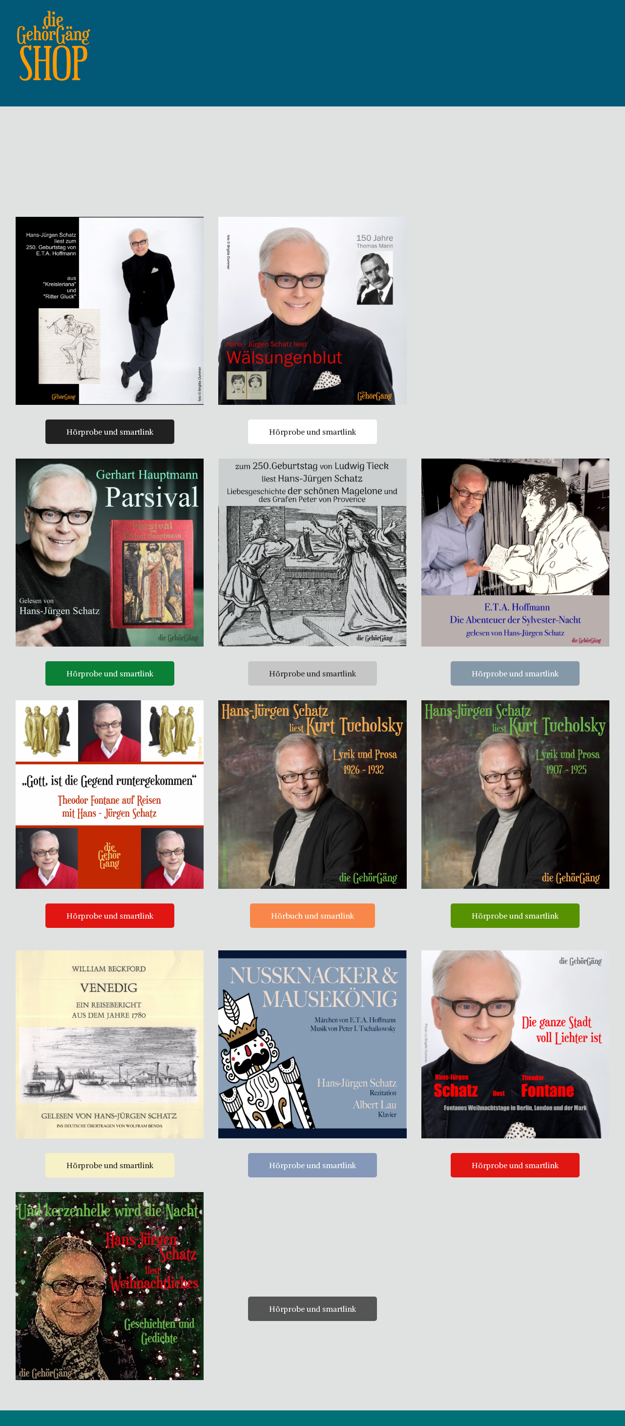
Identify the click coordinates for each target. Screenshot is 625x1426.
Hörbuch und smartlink (312, 931)
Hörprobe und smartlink (109, 447)
